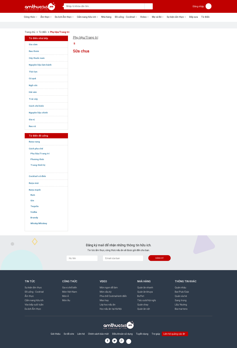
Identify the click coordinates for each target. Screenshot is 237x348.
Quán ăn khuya (145, 291)
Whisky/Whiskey (38, 223)
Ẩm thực (46, 16)
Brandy (34, 217)
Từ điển (205, 16)
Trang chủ (30, 32)
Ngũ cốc (33, 85)
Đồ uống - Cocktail (126, 16)
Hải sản (33, 92)
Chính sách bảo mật (98, 333)
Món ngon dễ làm (109, 287)
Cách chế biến (36, 105)
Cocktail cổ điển (37, 176)
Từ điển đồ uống (38, 135)
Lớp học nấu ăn (107, 304)
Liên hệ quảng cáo (174, 334)
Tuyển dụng (142, 333)
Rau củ (32, 126)
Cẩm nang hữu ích (87, 16)
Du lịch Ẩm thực (64, 16)
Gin (32, 200)
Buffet (140, 296)
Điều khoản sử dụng (122, 333)
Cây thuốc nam (37, 58)
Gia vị (32, 119)
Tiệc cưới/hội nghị (146, 300)
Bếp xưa (193, 16)
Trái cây (33, 99)
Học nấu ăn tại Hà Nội (111, 308)
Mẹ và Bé (157, 16)
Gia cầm (33, 44)
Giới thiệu (55, 333)
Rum (32, 195)
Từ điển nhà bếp (38, 38)
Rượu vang (34, 141)
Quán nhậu (180, 287)
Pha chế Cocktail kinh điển (113, 296)
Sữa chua (81, 51)
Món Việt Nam (69, 291)
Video (144, 16)
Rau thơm (34, 51)
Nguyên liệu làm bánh (40, 64)
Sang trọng (180, 300)
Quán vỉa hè (181, 296)
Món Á (65, 296)
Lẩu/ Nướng (181, 304)
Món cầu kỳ (105, 291)
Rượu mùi (34, 183)
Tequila (34, 206)
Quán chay (142, 304)
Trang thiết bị (37, 165)
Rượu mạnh (35, 189)
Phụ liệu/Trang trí (59, 32)
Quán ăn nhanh (145, 287)
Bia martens (181, 308)
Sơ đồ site (69, 333)
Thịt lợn (33, 71)
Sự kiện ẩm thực (176, 16)
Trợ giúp (156, 333)
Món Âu (66, 300)
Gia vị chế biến (69, 287)
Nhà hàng (106, 16)
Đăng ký (160, 258)
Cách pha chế (36, 148)
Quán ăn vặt (143, 308)
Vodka (33, 212)
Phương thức (37, 159)
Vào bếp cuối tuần (34, 304)
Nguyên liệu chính (38, 112)
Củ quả (32, 78)
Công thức (30, 16)
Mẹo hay (104, 300)
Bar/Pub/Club (182, 291)
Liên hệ (81, 333)
